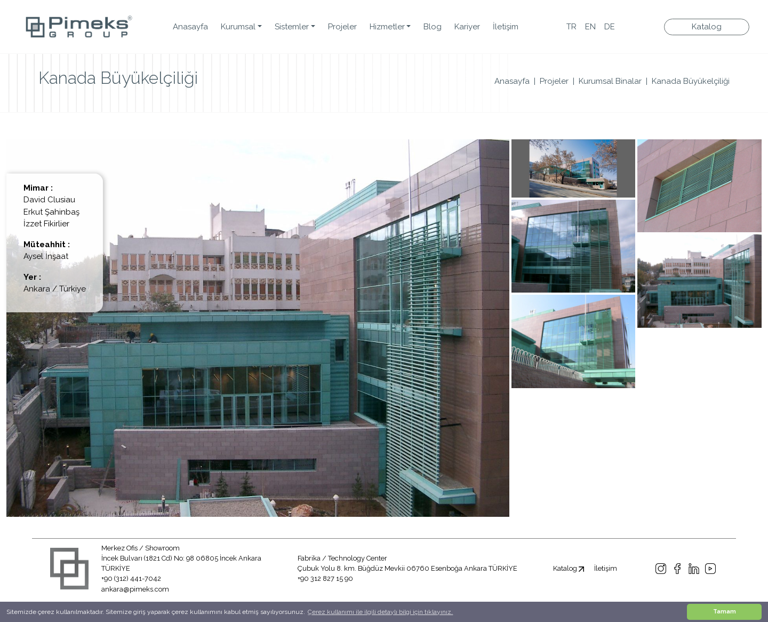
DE (609, 27)
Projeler (342, 27)
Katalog (707, 27)
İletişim (505, 27)
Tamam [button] (724, 611)
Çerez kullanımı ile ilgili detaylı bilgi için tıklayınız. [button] (380, 612)
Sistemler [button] (292, 27)
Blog (432, 27)
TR (571, 27)
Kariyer (467, 27)
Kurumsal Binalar (610, 81)
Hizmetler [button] (387, 27)
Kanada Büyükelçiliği (691, 81)
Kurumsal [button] (238, 27)
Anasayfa (190, 27)
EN (590, 27)
